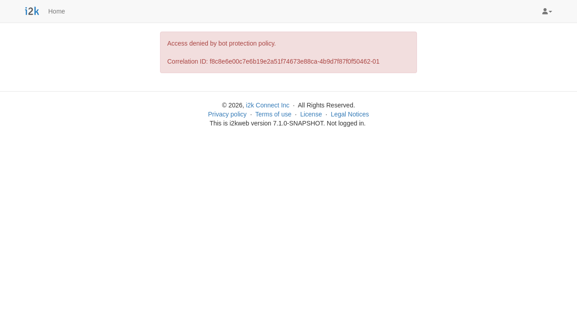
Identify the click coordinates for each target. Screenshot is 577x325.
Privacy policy (227, 114)
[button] (547, 11)
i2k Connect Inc (268, 105)
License (311, 114)
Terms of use (273, 114)
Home (56, 11)
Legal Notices (350, 114)
